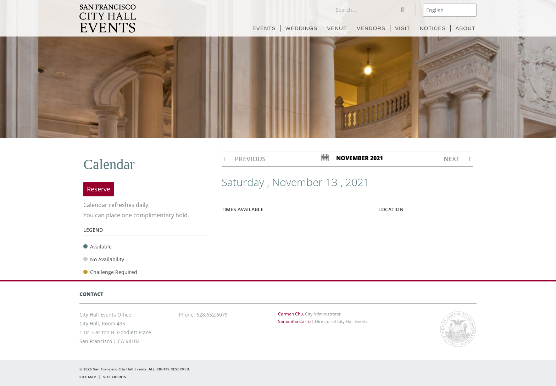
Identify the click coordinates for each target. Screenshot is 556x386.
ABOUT (465, 28)
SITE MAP (87, 377)
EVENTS (264, 28)
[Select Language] (450, 10)
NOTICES (433, 28)
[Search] (402, 10)
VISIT (402, 28)
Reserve (98, 189)
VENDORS (371, 28)
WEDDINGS (301, 28)
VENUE (337, 28)
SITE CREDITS (114, 377)
